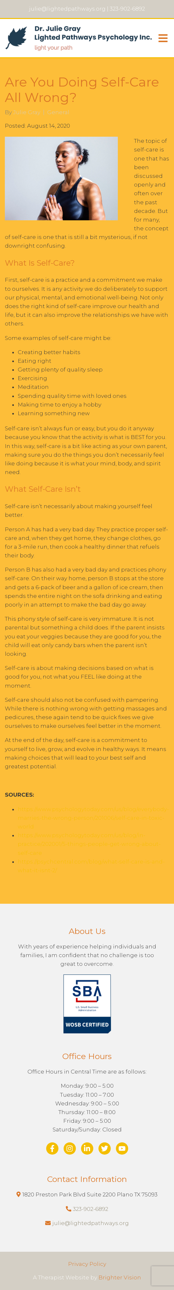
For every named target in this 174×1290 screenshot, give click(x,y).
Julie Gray (26, 112)
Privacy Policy (87, 1264)
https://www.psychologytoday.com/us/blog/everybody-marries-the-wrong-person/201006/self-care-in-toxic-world (93, 818)
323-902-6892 (90, 1209)
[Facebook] (52, 1148)
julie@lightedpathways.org (90, 1223)
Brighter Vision (119, 1277)
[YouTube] (122, 1148)
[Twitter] (104, 1148)
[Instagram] (70, 1148)
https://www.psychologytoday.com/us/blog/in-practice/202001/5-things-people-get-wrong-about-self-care (89, 844)
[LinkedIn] (87, 1148)
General (58, 112)
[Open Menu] (163, 38)
